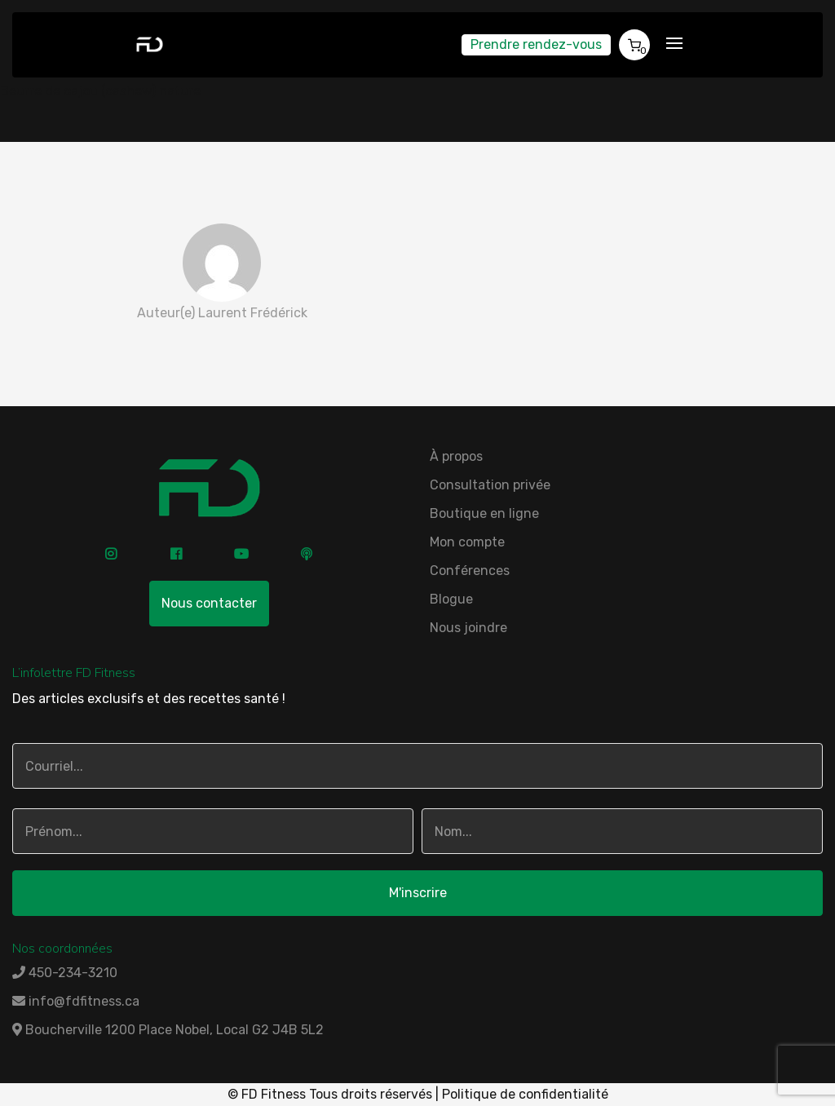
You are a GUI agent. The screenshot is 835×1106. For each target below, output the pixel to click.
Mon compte (467, 542)
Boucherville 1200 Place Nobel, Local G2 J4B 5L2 (168, 1029)
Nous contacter (209, 603)
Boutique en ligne (484, 513)
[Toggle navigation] (674, 44)
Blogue (451, 599)
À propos (456, 456)
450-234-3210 (64, 972)
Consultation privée (490, 485)
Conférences (470, 570)
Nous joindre (468, 627)
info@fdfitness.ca (75, 1001)
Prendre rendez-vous (536, 44)
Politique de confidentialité (525, 1094)
